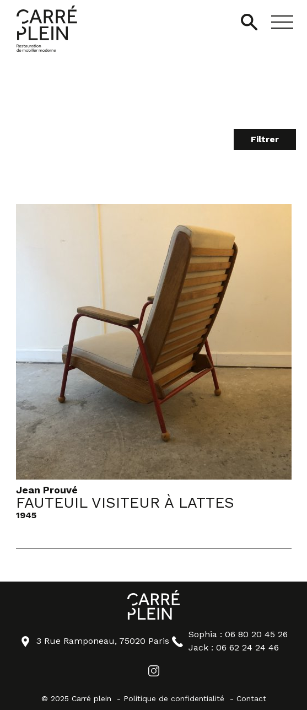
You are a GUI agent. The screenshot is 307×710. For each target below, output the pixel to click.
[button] (282, 22)
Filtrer (265, 139)
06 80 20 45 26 (256, 634)
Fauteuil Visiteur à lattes (125, 503)
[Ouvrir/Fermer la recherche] (249, 22)
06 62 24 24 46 (247, 647)
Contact (251, 698)
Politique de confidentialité (173, 698)
